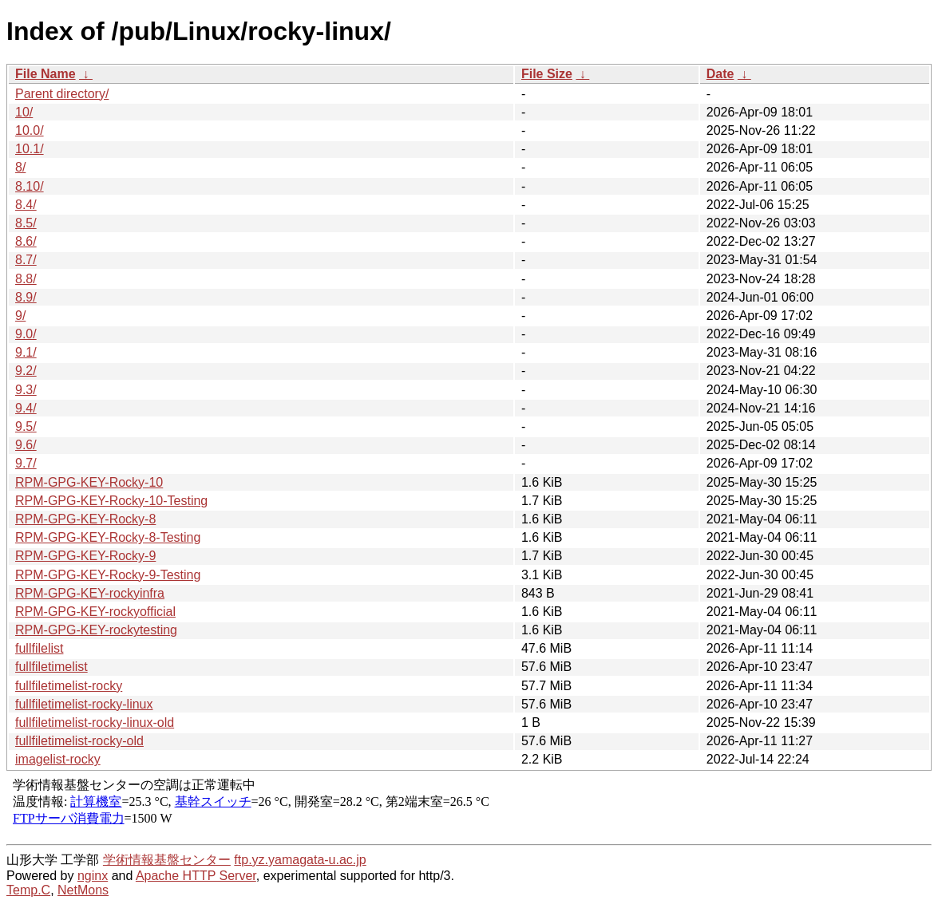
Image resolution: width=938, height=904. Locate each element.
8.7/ (26, 259)
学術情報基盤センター (167, 859)
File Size (546, 74)
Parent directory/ (62, 94)
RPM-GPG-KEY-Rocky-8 (85, 519)
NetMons (83, 890)
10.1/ (29, 149)
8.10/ (29, 186)
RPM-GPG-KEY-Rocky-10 (89, 482)
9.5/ (26, 426)
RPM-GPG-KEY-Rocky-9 (85, 556)
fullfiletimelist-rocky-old (79, 741)
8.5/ (26, 223)
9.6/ (26, 445)
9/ (20, 315)
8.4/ (26, 204)
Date (720, 74)
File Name (45, 74)
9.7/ (26, 463)
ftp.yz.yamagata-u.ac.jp (300, 859)
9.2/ (26, 370)
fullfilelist (39, 648)
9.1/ (26, 352)
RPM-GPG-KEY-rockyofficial (95, 611)
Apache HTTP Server (196, 875)
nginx (92, 875)
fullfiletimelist (51, 666)
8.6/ (26, 241)
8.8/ (26, 279)
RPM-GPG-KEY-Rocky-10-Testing (111, 500)
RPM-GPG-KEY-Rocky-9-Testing (107, 575)
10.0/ (29, 130)
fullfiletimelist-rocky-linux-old (94, 722)
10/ (24, 112)
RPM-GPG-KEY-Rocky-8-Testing (107, 537)
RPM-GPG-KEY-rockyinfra (89, 593)
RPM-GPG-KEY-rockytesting (96, 630)
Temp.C (28, 890)
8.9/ (26, 297)
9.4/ (26, 408)
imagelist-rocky (58, 759)
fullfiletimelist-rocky (68, 686)
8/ (20, 167)
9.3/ (26, 390)
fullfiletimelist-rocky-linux (83, 704)
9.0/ (26, 334)
